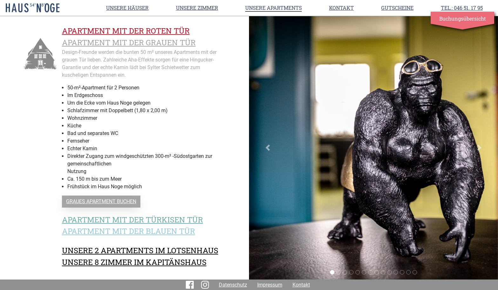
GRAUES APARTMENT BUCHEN (101, 201)
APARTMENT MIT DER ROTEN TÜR (126, 31)
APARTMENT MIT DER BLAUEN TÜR (128, 231)
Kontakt (341, 7)
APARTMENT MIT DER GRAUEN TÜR (129, 42)
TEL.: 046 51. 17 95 (462, 7)
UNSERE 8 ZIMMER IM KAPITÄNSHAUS (134, 262)
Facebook (191, 285)
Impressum (269, 285)
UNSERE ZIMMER (197, 7)
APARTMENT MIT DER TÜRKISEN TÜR (132, 220)
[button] (267, 148)
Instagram (206, 285)
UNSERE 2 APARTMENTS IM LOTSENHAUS (140, 250)
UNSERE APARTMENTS (273, 7)
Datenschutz (233, 285)
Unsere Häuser (127, 7)
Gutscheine (397, 7)
